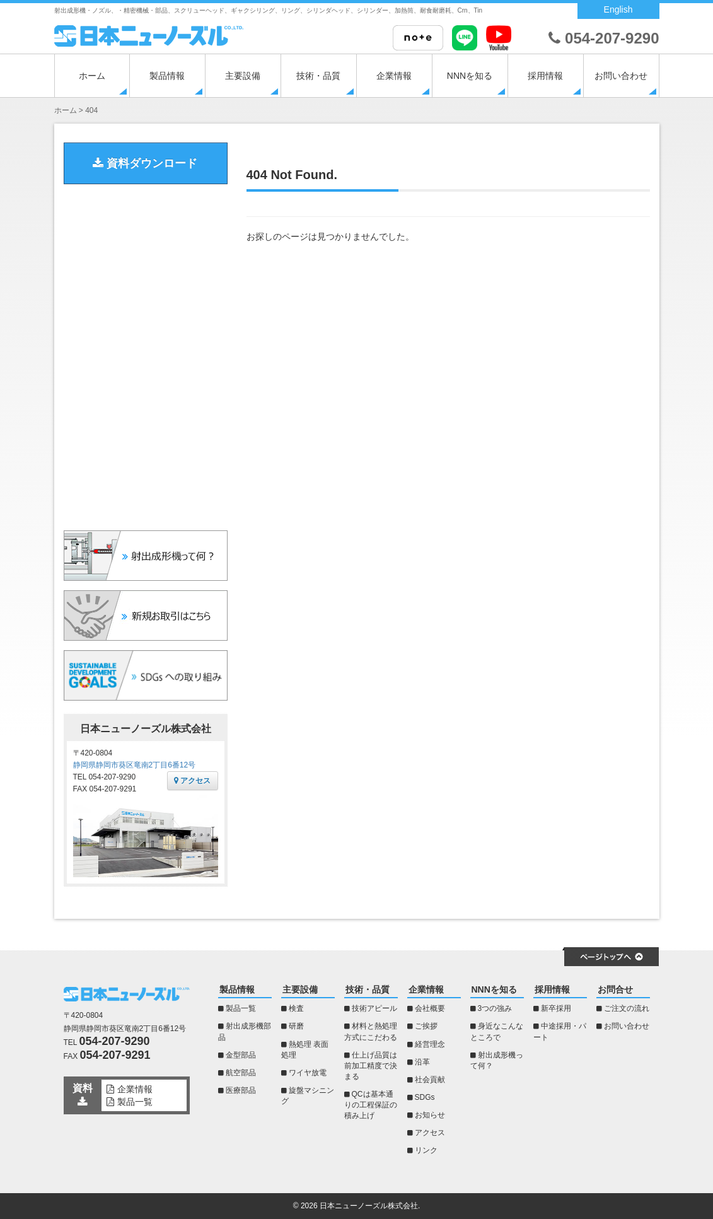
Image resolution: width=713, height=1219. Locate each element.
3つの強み (495, 1008)
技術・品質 (318, 76)
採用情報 (545, 76)
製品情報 (167, 76)
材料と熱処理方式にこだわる (370, 1031)
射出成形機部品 (244, 1031)
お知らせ (430, 1115)
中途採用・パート (559, 1031)
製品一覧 (241, 1008)
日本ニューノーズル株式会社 (369, 1205)
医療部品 (241, 1090)
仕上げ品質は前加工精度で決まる (370, 1066)
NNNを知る (469, 76)
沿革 (422, 1062)
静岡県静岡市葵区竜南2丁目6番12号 (134, 765)
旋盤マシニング (307, 1095)
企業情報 (394, 76)
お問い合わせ (620, 76)
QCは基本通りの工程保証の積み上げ (370, 1105)
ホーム (92, 76)
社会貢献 (430, 1079)
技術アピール (374, 1008)
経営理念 (430, 1044)
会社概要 (430, 1008)
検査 (296, 1008)
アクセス (192, 780)
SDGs (425, 1097)
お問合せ (615, 989)
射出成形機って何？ (496, 1060)
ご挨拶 (426, 1026)
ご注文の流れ (626, 1008)
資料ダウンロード (145, 163)
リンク (426, 1150)
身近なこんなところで (496, 1031)
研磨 (296, 1026)
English (618, 9)
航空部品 (241, 1072)
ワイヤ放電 (308, 1072)
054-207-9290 (603, 38)
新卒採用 (556, 1008)
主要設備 (242, 76)
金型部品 (241, 1055)
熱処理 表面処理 (304, 1049)
